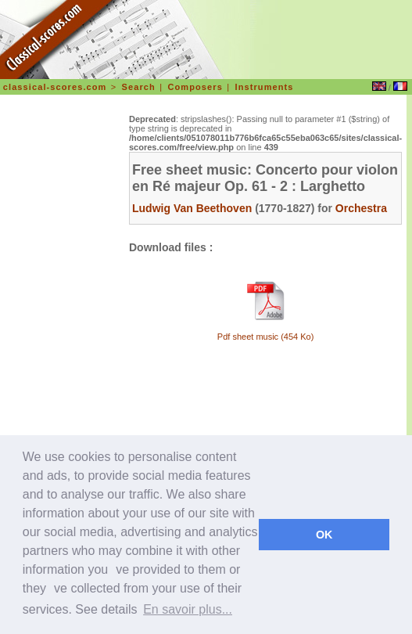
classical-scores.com (55, 87)
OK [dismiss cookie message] (324, 534)
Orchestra (361, 208)
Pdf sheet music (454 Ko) (265, 336)
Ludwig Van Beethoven (192, 208)
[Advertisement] (63, 340)
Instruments (264, 87)
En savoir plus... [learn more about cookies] (187, 609)
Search (139, 87)
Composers (194, 87)
